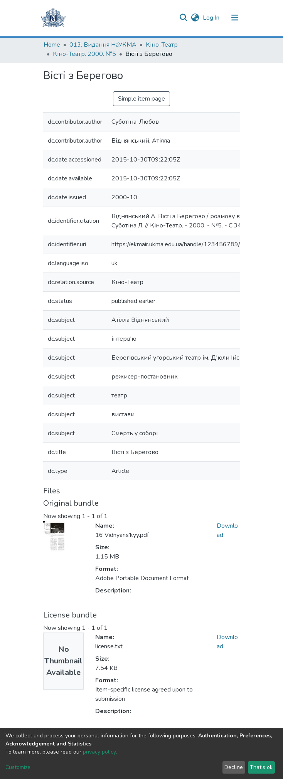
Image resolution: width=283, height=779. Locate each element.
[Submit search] (183, 18)
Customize (17, 767)
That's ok (261, 767)
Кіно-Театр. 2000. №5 (84, 54)
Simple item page (141, 98)
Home (52, 44)
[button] (195, 17)
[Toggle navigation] (235, 17)
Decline (233, 767)
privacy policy (99, 751)
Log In (212, 17)
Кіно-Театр (162, 44)
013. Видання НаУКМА (102, 44)
